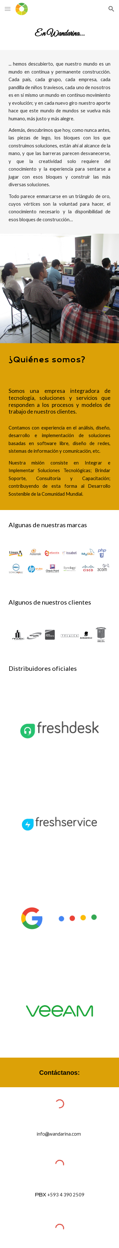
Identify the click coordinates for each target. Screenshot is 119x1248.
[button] (7, 9)
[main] (59, 33)
